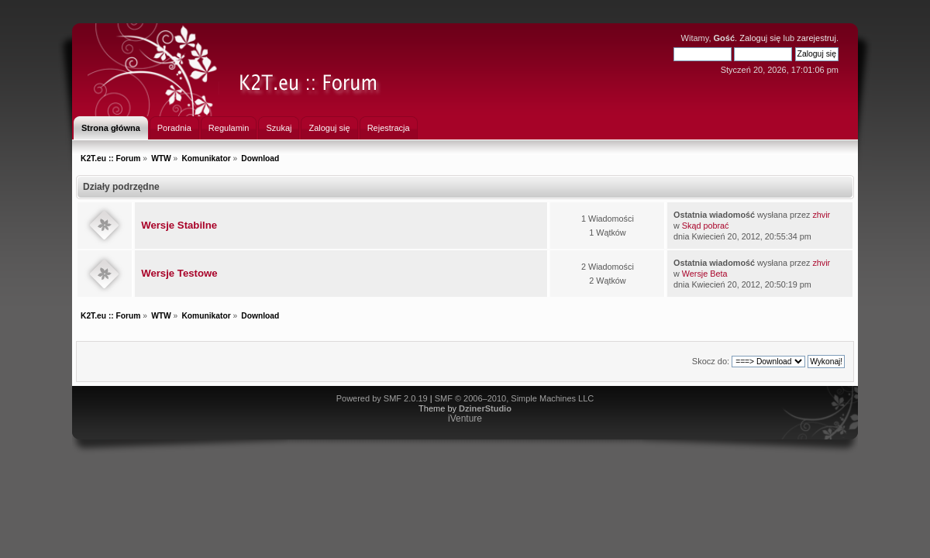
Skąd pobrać (705, 225)
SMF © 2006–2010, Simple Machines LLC (514, 398)
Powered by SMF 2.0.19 (382, 398)
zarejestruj (816, 38)
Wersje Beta (705, 273)
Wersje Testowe (179, 273)
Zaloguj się (759, 38)
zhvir (821, 214)
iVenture (465, 418)
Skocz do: (710, 361)
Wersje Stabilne (179, 225)
